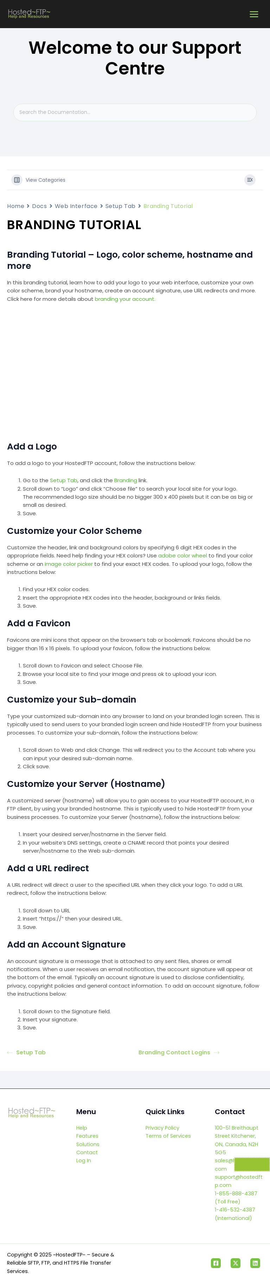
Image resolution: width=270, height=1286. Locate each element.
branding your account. (125, 299)
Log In (83, 1160)
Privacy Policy (162, 1127)
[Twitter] (235, 1263)
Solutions (87, 1144)
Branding (125, 480)
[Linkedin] (255, 1263)
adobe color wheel (182, 555)
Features (87, 1135)
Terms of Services (168, 1135)
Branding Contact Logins (179, 1052)
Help (81, 1127)
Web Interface (76, 206)
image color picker (69, 564)
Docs (39, 206)
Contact (87, 1152)
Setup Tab (120, 206)
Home (15, 206)
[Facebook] (216, 1263)
